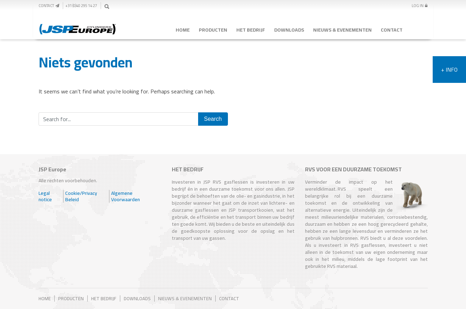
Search (213, 119)
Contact (49, 5)
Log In (419, 5)
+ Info (449, 69)
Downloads (289, 29)
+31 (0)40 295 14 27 (81, 5)
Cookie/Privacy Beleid (81, 196)
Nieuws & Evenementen (342, 29)
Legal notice (45, 196)
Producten (213, 29)
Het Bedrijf (250, 29)
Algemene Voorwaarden (125, 196)
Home (183, 29)
